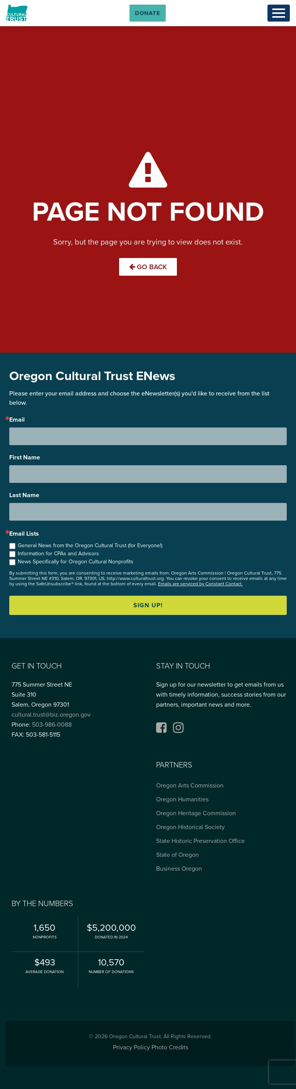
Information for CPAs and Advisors (58, 553)
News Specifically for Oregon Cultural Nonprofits (75, 561)
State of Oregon (177, 855)
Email (17, 420)
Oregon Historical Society (190, 827)
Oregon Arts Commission (190, 785)
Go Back (148, 267)
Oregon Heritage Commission (196, 813)
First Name (24, 457)
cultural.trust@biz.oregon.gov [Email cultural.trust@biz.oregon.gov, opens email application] (51, 715)
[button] (148, 13)
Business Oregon (179, 869)
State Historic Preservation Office (200, 841)
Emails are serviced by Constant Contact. (200, 583)
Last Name (24, 495)
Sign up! (148, 605)
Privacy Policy (131, 1047)
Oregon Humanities (182, 799)
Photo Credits (169, 1047)
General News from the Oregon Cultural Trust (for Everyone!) (90, 545)
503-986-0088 (52, 725)
